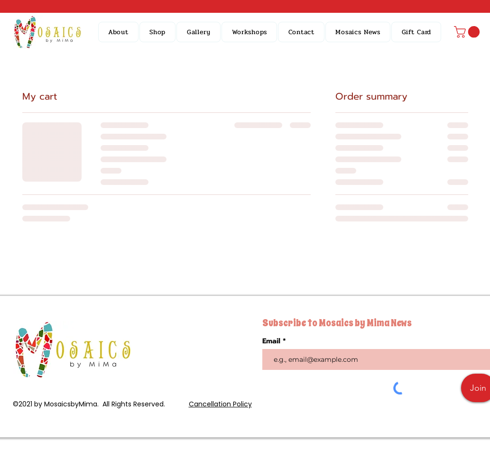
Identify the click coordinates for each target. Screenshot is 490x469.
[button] (157, 32)
